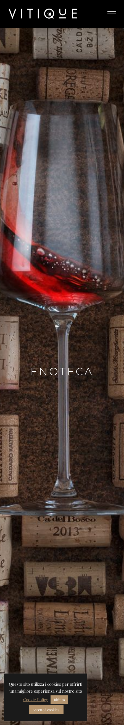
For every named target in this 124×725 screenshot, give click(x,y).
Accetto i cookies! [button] (46, 709)
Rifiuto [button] (59, 699)
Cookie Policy (35, 699)
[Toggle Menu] (111, 13)
